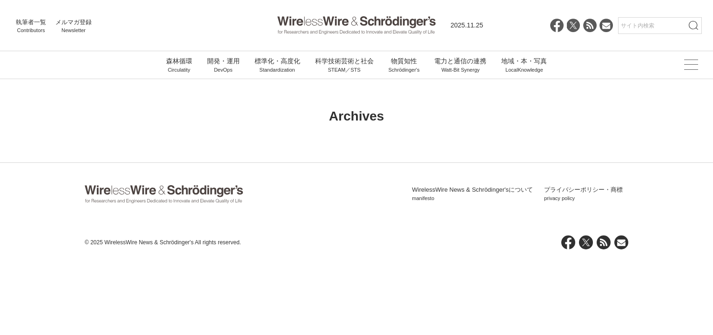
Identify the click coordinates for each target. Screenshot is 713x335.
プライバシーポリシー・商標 (583, 194)
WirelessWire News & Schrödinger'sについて (472, 194)
